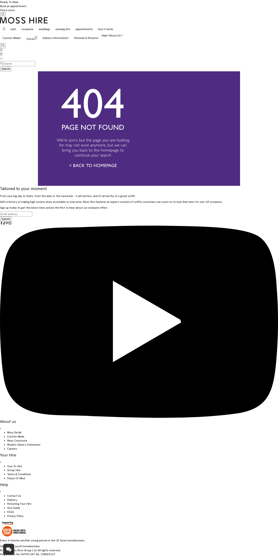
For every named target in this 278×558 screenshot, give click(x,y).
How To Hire (14, 466)
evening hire (62, 29)
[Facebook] (1, 223)
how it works (105, 29)
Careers (12, 448)
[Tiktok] (4, 223)
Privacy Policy (15, 516)
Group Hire (14, 470)
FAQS (10, 512)
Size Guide (13, 508)
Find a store (7, 10)
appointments (84, 29)
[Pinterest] (7, 223)
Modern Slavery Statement (23, 444)
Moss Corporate (17, 440)
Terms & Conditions (19, 474)
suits (13, 29)
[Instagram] (10, 223)
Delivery (12, 500)
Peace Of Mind (16, 478)
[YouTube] (139, 417)
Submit (5, 219)
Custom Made (15, 436)
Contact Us (14, 495)
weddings (44, 29)
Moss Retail (14, 432)
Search (5, 68)
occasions (27, 29)
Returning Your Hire (19, 503)
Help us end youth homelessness (20, 546)
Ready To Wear (9, 2)
